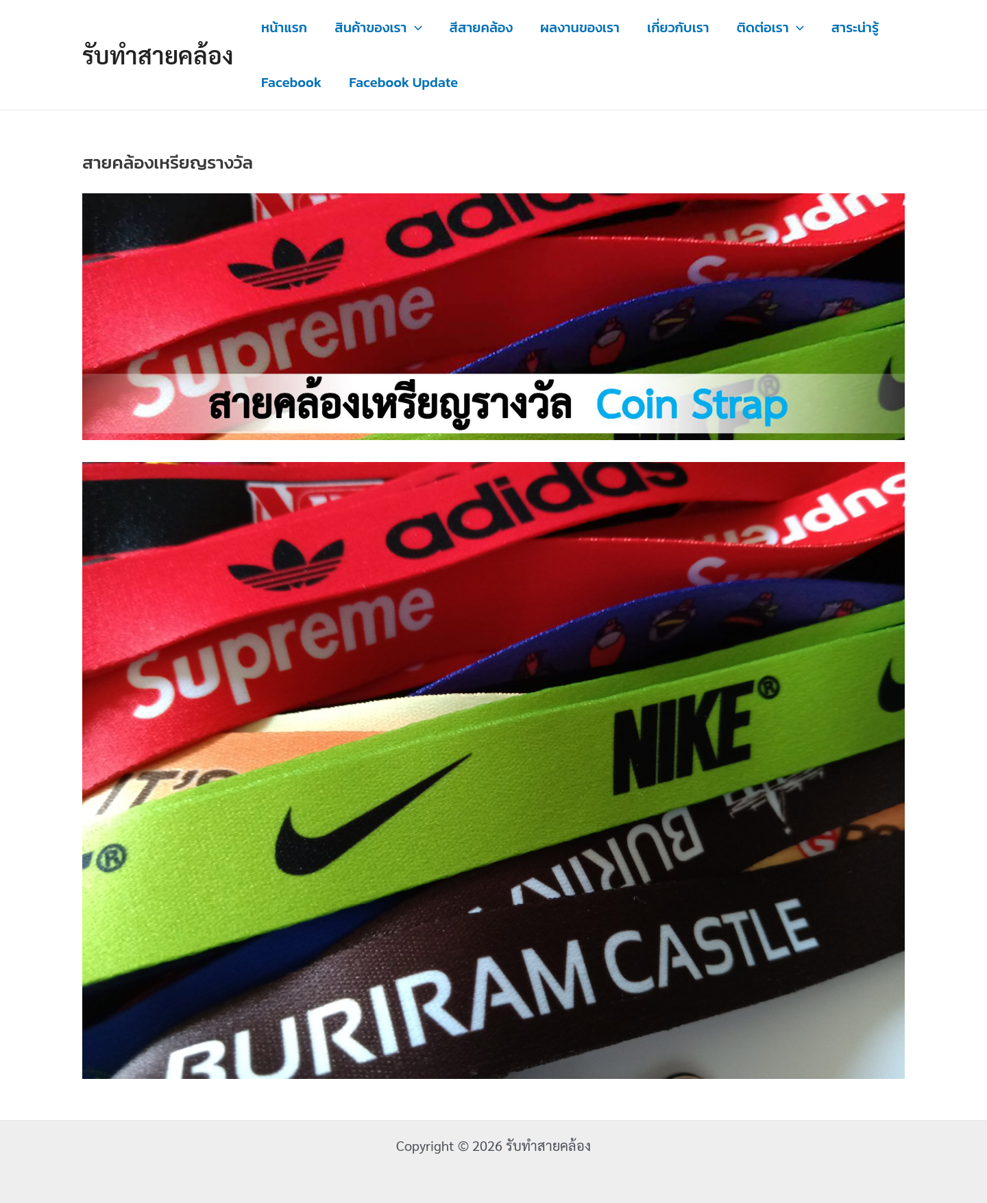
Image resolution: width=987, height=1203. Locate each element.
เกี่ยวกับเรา (678, 27)
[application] (414, 27)
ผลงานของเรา (580, 27)
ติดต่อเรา (770, 27)
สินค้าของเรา (378, 27)
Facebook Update (403, 82)
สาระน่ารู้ (855, 27)
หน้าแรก (284, 27)
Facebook (291, 82)
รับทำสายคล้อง (158, 54)
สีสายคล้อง (481, 27)
